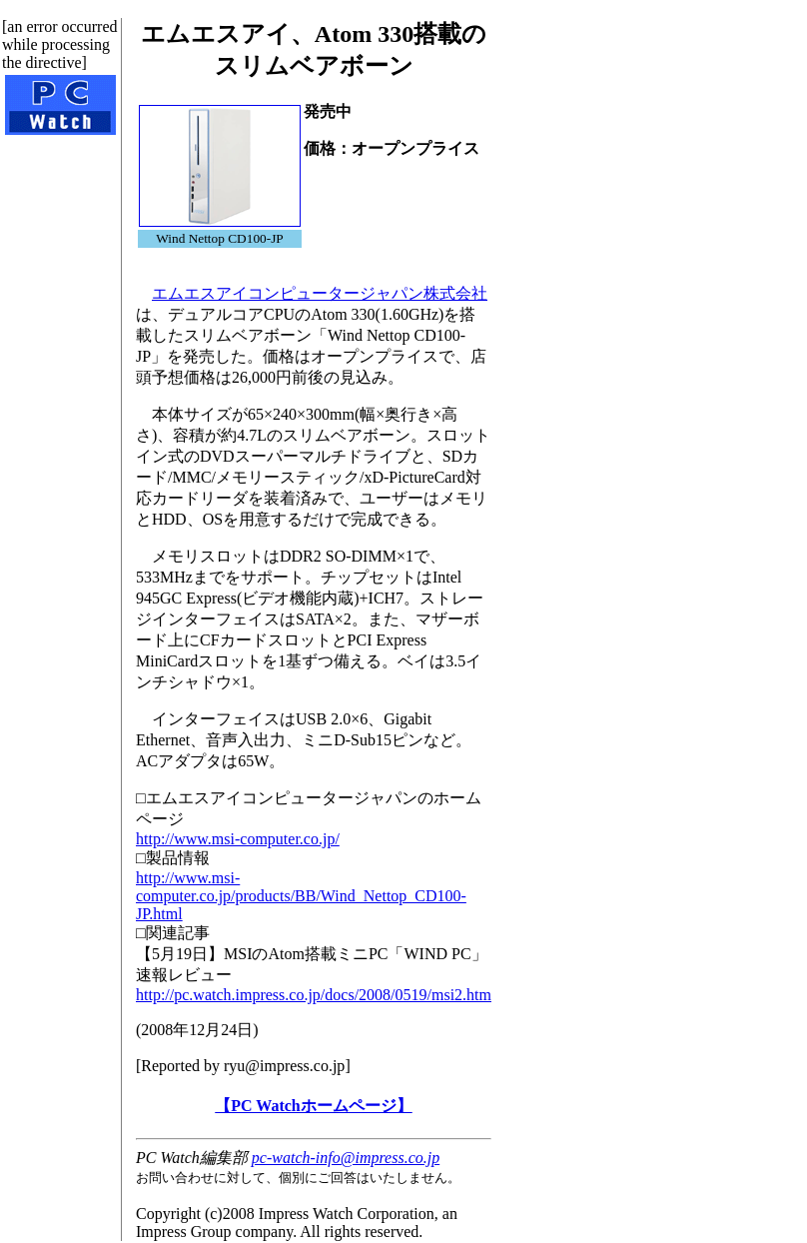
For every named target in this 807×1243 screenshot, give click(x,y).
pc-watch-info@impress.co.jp (345, 1157)
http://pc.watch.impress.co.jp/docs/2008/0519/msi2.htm (313, 994)
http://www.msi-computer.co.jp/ (238, 838)
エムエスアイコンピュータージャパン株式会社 (319, 293)
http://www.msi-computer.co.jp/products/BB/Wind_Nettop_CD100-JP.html (301, 895)
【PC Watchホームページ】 (313, 1105)
